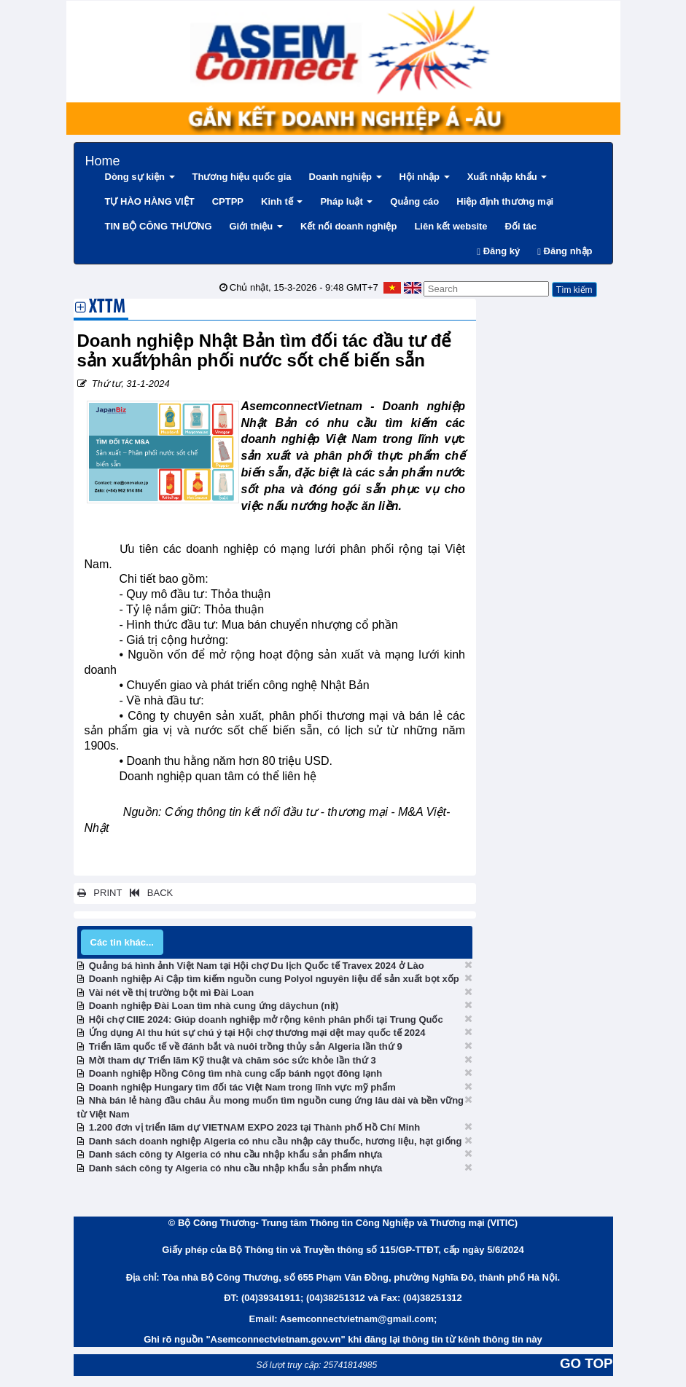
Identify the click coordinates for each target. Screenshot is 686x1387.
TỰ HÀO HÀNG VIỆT (150, 201)
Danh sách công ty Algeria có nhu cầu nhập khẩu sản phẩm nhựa (236, 1154)
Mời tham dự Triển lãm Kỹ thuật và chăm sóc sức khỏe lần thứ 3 (232, 1060)
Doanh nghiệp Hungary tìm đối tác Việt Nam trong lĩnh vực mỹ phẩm (242, 1087)
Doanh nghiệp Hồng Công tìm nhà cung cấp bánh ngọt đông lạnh (235, 1073)
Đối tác (521, 226)
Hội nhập (424, 176)
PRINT (99, 892)
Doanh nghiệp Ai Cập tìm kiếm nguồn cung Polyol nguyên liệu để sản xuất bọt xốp (274, 978)
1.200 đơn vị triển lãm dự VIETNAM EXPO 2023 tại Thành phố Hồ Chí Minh (255, 1127)
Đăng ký (498, 250)
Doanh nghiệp (345, 176)
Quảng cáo (414, 201)
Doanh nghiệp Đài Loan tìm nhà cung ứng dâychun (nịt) (214, 1005)
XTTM (107, 308)
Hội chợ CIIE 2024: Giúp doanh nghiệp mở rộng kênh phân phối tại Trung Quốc (266, 1019)
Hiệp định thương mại (504, 201)
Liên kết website (450, 226)
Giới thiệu (256, 226)
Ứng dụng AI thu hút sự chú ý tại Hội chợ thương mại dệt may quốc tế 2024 (257, 1032)
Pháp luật (346, 201)
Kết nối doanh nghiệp (348, 226)
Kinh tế (282, 201)
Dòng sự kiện (140, 176)
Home (102, 159)
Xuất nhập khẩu (507, 176)
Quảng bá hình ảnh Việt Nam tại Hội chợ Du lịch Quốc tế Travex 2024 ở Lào (256, 965)
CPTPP (227, 201)
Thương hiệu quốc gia (242, 176)
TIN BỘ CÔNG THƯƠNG (158, 226)
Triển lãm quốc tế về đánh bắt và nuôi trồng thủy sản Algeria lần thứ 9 (245, 1046)
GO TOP (586, 1363)
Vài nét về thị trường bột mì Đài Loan (171, 992)
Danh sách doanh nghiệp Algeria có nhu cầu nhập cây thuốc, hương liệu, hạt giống (275, 1141)
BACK (149, 892)
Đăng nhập (564, 250)
